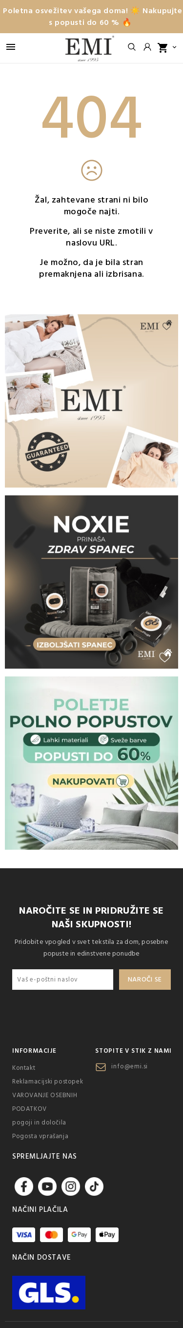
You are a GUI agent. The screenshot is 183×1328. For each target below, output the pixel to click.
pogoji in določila (39, 1122)
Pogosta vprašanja (40, 1136)
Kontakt (23, 1067)
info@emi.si (129, 1066)
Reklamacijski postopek (47, 1081)
